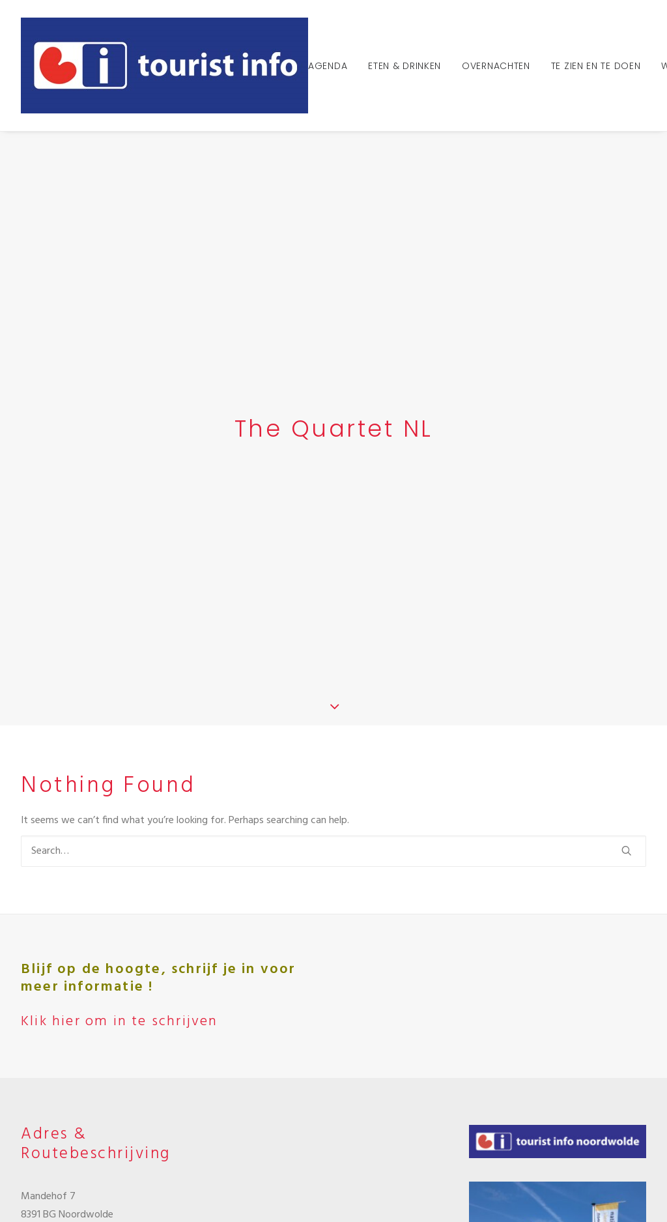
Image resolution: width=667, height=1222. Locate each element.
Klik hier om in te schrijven (119, 766)
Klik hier (64, 1151)
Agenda (327, 65)
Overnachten (496, 65)
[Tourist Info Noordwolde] (164, 65)
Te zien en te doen (596, 65)
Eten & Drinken (404, 65)
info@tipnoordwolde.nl (72, 1025)
